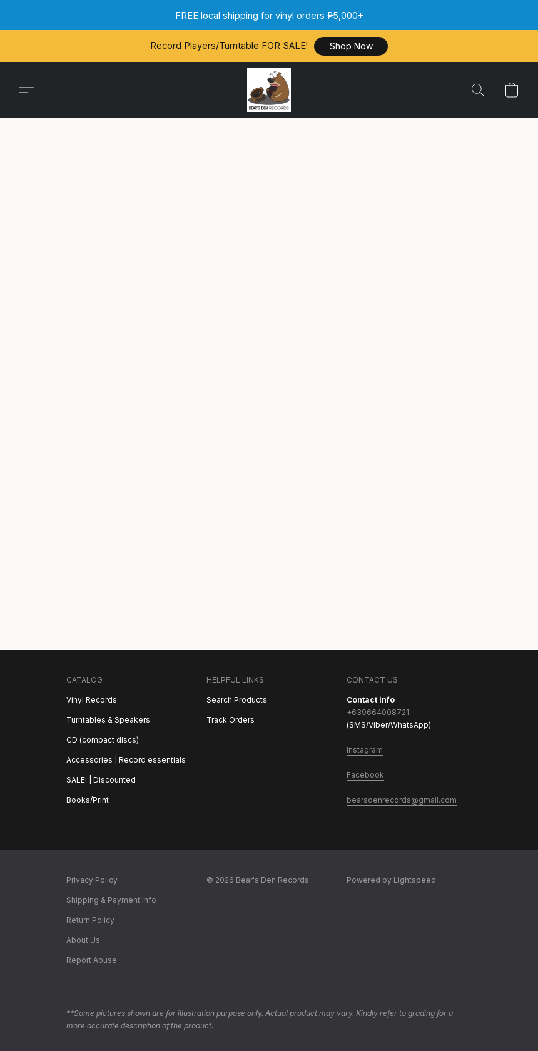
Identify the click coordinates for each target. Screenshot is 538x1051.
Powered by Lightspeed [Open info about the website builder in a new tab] (391, 880)
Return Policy (90, 920)
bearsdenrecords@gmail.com (402, 800)
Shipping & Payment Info (111, 900)
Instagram (365, 749)
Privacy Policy (92, 880)
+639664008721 (378, 712)
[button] (351, 46)
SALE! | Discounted (101, 779)
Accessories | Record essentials (126, 759)
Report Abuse (91, 960)
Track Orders (230, 719)
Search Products (236, 699)
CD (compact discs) (102, 739)
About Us (83, 940)
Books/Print (87, 800)
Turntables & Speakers (108, 719)
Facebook (365, 774)
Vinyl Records (91, 699)
